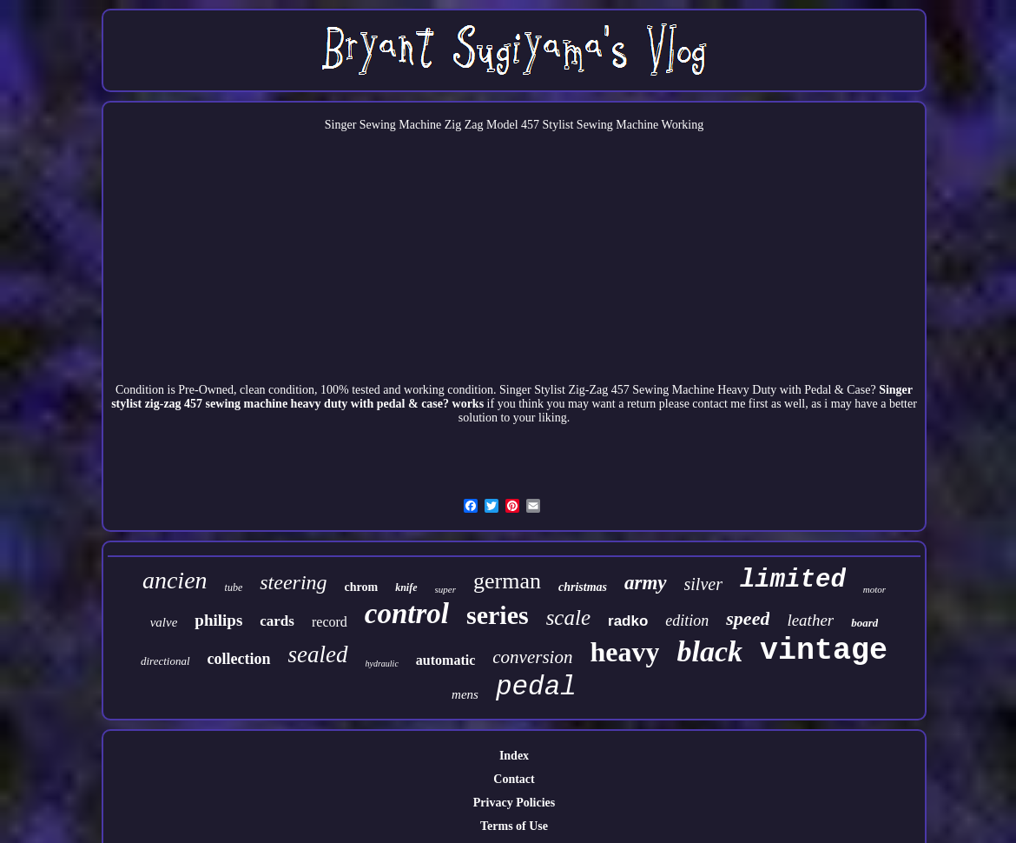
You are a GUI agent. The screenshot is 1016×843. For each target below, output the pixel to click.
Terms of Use (514, 826)
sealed (318, 654)
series (497, 615)
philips (218, 620)
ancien (175, 580)
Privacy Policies (514, 802)
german (507, 581)
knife (406, 587)
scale (568, 617)
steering (293, 582)
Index (514, 755)
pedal (536, 687)
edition (687, 620)
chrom (362, 587)
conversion (532, 657)
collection (239, 658)
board (864, 622)
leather (810, 620)
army (645, 583)
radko (628, 621)
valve (164, 622)
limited (793, 580)
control (407, 613)
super (445, 589)
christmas (582, 587)
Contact (513, 779)
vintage (823, 651)
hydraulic (382, 663)
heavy (624, 651)
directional (165, 660)
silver (703, 584)
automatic (445, 660)
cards (277, 621)
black (709, 651)
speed (747, 618)
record (329, 621)
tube (234, 587)
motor (874, 589)
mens (465, 694)
